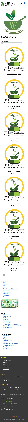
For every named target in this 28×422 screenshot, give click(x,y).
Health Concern (19, 377)
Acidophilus (6, 284)
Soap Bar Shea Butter (14, 268)
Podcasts (5, 362)
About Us (5, 389)
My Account (6, 369)
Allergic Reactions (7, 340)
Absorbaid (5, 319)
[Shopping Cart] (24, 3)
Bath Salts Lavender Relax (14, 139)
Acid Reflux (6, 335)
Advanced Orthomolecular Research (12, 325)
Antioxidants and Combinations (11, 289)
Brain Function (6, 348)
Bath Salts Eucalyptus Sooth (14, 106)
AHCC (4, 285)
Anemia (5, 342)
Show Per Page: (5, 41)
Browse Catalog (7, 360)
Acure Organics (7, 321)
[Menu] (26, 3)
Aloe (4, 287)
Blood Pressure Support (9, 345)
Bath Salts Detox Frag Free (14, 74)
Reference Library (7, 365)
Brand (4, 377)
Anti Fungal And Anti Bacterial (10, 343)
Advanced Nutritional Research (11, 324)
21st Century (6, 314)
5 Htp (4, 282)
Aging (4, 339)
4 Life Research (7, 316)
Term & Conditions (7, 387)
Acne (4, 337)
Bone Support (6, 347)
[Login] (21, 3)
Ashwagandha (6, 292)
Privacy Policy (18, 387)
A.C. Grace (5, 317)
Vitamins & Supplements (6, 379)
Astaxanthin (6, 293)
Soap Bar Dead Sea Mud (14, 171)
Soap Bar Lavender (14, 236)
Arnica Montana (7, 290)
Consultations (6, 367)
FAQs (16, 389)
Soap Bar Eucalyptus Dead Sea (14, 204)
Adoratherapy (6, 322)
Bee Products (6, 295)
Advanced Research (8, 327)
